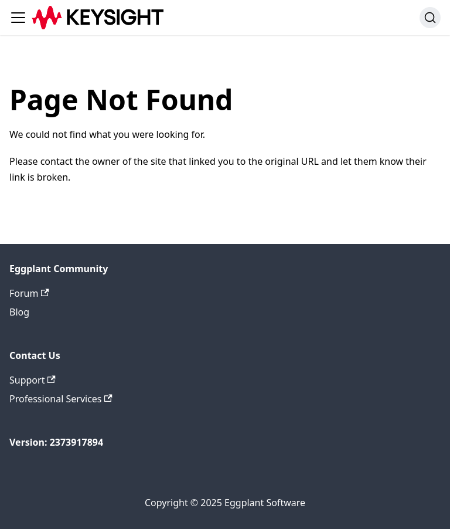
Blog (19, 312)
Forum (29, 293)
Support (32, 380)
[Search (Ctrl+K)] (430, 17)
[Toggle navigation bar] (18, 17)
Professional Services (60, 398)
